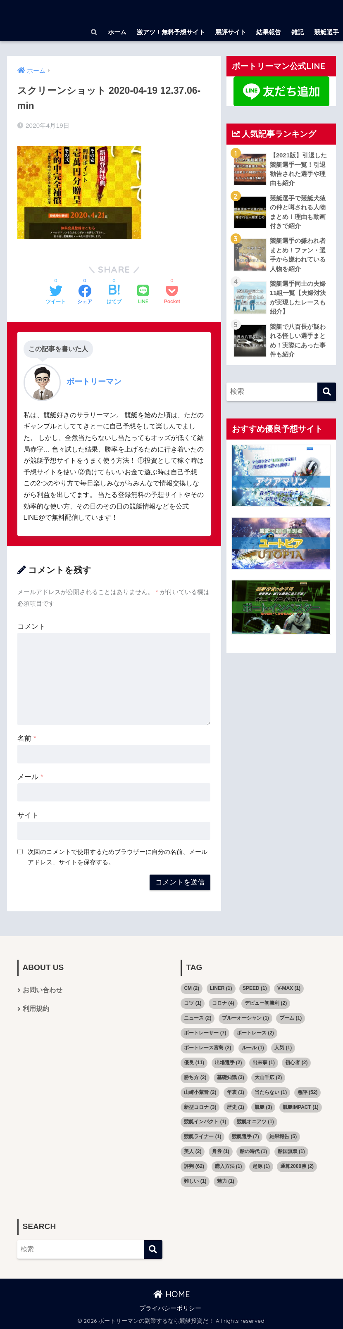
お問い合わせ (42, 990)
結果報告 (268, 32)
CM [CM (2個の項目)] (191, 988)
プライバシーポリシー (170, 1308)
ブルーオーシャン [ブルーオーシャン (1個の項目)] (245, 1018)
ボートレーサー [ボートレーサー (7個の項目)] (205, 1033)
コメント (31, 626)
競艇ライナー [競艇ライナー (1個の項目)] (202, 1136)
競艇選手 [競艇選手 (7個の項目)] (245, 1136)
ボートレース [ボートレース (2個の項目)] (255, 1033)
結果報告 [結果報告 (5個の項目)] (283, 1136)
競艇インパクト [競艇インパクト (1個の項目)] (205, 1122)
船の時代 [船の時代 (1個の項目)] (253, 1151)
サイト (27, 815)
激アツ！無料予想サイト (171, 32)
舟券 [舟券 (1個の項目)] (220, 1151)
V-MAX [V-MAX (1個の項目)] (288, 988)
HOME (171, 1294)
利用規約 (36, 1009)
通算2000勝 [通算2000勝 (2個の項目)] (297, 1166)
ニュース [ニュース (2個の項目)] (197, 1018)
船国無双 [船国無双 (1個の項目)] (291, 1151)
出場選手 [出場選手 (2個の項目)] (228, 1062)
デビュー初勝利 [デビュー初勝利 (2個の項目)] (266, 1003)
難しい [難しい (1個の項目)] (195, 1181)
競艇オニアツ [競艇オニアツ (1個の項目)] (255, 1122)
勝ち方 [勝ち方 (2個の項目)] (195, 1077)
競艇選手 (326, 32)
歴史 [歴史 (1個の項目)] (235, 1107)
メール (30, 777)
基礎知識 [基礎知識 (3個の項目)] (230, 1077)
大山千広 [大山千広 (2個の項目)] (268, 1077)
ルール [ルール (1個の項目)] (253, 1048)
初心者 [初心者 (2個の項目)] (296, 1062)
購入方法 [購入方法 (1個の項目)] (228, 1166)
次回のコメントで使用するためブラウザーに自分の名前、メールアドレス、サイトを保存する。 (117, 856)
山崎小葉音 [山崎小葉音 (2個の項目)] (200, 1092)
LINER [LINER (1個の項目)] (221, 988)
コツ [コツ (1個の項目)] (192, 1003)
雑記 (297, 32)
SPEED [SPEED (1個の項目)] (255, 988)
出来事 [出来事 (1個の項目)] (263, 1062)
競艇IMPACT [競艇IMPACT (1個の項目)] (301, 1107)
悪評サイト (230, 32)
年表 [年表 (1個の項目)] (235, 1092)
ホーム (117, 32)
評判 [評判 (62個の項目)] (194, 1166)
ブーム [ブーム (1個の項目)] (290, 1018)
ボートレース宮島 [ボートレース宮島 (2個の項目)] (207, 1048)
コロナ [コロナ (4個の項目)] (223, 1003)
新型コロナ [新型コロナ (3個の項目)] (200, 1107)
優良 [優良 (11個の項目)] (194, 1062)
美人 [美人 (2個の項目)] (192, 1151)
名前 (26, 738)
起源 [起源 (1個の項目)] (261, 1166)
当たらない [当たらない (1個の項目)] (271, 1092)
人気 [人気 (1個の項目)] (283, 1048)
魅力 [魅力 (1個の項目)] (225, 1181)
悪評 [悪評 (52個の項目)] (308, 1092)
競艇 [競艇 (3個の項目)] (263, 1107)
